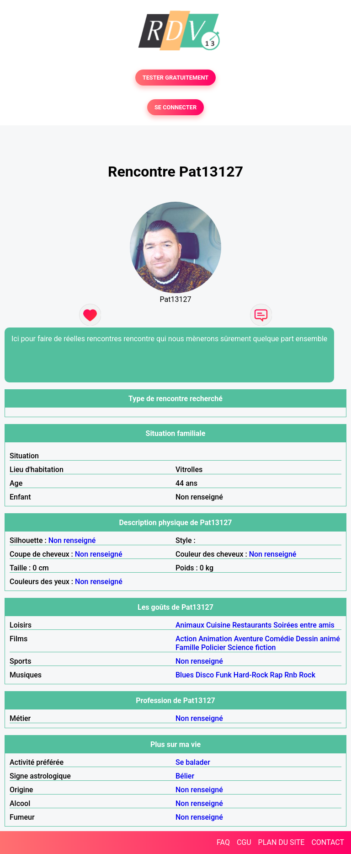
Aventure (248, 638)
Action (186, 638)
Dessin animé (318, 638)
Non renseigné (72, 540)
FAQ (223, 842)
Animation (215, 638)
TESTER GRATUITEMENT (176, 77)
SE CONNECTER (175, 107)
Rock (307, 675)
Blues (185, 675)
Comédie (279, 638)
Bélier (185, 776)
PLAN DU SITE (281, 842)
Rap (276, 675)
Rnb (290, 675)
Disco (205, 675)
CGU (244, 842)
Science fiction (252, 647)
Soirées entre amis (303, 625)
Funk (224, 675)
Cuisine (218, 625)
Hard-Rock (251, 675)
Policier (213, 647)
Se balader (193, 762)
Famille (187, 647)
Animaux (190, 625)
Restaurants (251, 625)
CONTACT (327, 842)
